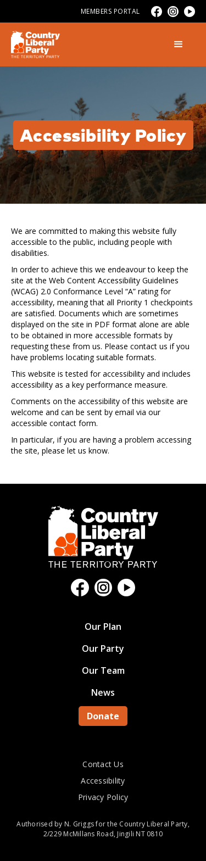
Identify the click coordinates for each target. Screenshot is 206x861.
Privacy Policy (103, 797)
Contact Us (103, 764)
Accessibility (103, 780)
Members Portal (110, 11)
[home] (35, 44)
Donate (103, 716)
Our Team (103, 670)
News (103, 692)
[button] (178, 44)
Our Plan (103, 626)
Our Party (103, 648)
